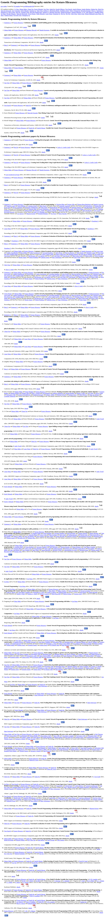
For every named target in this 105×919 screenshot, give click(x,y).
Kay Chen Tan (31, 840)
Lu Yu (83, 12)
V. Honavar (57, 881)
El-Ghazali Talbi (54, 645)
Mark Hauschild (56, 594)
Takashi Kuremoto (66, 12)
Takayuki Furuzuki (32, 113)
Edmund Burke (32, 903)
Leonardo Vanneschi (64, 206)
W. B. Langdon (93, 879)
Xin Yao (41, 853)
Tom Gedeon (60, 840)
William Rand (28, 210)
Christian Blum (60, 204)
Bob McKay (95, 787)
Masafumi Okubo (54, 11)
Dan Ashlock (44, 789)
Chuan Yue (31, 9)
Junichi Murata (77, 9)
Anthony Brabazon (57, 393)
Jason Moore (76, 643)
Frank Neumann (87, 643)
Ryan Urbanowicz (44, 209)
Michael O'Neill (61, 395)
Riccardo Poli (21, 538)
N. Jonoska (26, 882)
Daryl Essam (50, 840)
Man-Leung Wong (77, 256)
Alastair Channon (9, 789)
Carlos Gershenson (34, 253)
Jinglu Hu (52, 9)
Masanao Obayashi (54, 12)
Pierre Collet (88, 256)
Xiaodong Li (95, 221)
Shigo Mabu (17, 449)
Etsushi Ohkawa (60, 9)
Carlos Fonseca (79, 786)
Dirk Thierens (83, 395)
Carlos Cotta (43, 535)
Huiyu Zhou (11, 12)
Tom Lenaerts (40, 536)
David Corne (83, 535)
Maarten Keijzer (30, 213)
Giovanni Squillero (48, 253)
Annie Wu (41, 902)
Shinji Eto (100, 9)
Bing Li (93, 11)
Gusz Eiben (59, 786)
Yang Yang (40, 11)
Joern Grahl (63, 535)
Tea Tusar (53, 213)
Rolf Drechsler (71, 533)
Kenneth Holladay (43, 213)
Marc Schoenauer (57, 257)
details (25, 27)
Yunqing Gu (32, 11)
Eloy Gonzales (16, 11)
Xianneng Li (99, 11)
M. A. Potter (90, 881)
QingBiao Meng (98, 12)
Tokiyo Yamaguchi (75, 11)
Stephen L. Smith (39, 210)
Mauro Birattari (94, 533)
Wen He (18, 12)
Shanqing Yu (4, 12)
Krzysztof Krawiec (9, 212)
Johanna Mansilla (76, 12)
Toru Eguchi (68, 9)
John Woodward (87, 210)
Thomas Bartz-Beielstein (84, 204)
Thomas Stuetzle (82, 533)
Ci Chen (16, 9)
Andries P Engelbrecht (24, 395)
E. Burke (17, 882)
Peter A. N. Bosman (39, 212)
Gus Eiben (7, 256)
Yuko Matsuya (90, 12)
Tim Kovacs (21, 749)
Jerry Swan (97, 210)
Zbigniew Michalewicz (36, 786)
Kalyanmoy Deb (10, 395)
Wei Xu (63, 14)
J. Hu (25, 911)
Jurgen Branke (34, 736)
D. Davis (30, 881)
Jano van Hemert (94, 395)
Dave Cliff (56, 736)
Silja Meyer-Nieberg (86, 254)
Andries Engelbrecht (12, 253)
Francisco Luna (10, 206)
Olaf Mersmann (88, 207)
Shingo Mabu (23, 9)
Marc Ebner (50, 536)
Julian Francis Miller (64, 643)
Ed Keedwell (88, 206)
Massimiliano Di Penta (85, 536)
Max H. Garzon (20, 903)
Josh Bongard (46, 393)
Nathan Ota (94, 9)
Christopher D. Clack (38, 592)
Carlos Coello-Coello (47, 254)
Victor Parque (32, 14)
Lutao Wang (48, 14)
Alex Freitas (59, 253)
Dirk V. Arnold (36, 393)
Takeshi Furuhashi (20, 853)
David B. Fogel (83, 861)
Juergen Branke (70, 393)
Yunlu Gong (81, 14)
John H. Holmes (92, 642)
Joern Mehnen (21, 206)
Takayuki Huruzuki (6, 11)
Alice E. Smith (9, 269)
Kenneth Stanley (32, 645)
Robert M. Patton (63, 210)
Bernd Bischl (53, 207)
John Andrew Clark (45, 736)
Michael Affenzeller (67, 209)
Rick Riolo (83, 592)
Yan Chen (46, 9)
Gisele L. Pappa (75, 210)
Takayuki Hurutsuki (21, 14)
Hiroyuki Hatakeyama (36, 12)
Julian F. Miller (50, 395)
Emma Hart (98, 206)
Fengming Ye (56, 14)
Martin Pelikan (15, 393)
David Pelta (23, 253)
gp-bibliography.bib (28, 6)
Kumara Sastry (73, 395)
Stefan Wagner (56, 209)
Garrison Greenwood (91, 786)
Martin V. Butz (81, 393)
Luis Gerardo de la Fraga (12, 174)
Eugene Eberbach (84, 787)
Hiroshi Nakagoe (11, 14)
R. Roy (24, 881)
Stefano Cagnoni (51, 210)
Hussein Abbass (20, 840)
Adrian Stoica (43, 645)
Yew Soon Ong (8, 275)
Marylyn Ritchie (69, 253)
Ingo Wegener (65, 645)
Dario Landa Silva (61, 254)
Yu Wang (3, 14)
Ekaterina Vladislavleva (31, 207)
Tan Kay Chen (97, 798)
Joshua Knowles (73, 535)
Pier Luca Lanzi (98, 251)
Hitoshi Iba (35, 862)
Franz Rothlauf (47, 533)
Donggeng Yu (26, 15)
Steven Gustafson (17, 207)
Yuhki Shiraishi (40, 14)
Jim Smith (97, 254)
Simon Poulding (33, 257)
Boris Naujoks (63, 213)
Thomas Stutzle (8, 739)
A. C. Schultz (100, 881)
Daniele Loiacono (98, 204)
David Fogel (68, 786)
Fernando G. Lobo (51, 643)
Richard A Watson (20, 739)
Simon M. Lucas (33, 760)
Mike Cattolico (62, 591)
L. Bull (83, 881)
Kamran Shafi (32, 209)
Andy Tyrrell (100, 419)
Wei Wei (68, 14)
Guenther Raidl (13, 254)
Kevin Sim (7, 207)
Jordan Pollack (10, 645)
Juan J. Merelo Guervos (70, 787)
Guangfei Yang (25, 12)
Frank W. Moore (10, 592)
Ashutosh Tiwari (20, 789)
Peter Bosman (53, 535)
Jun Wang (29, 579)
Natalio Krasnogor (86, 251)
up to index (4, 6)
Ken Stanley (7, 536)
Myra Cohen (99, 393)
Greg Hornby (66, 256)
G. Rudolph (66, 881)
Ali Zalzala (26, 787)
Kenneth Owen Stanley (92, 737)
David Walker (80, 209)
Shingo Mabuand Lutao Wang (93, 14)
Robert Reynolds (8, 840)
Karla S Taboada (8, 501)
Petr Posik (98, 207)
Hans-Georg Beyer (95, 535)
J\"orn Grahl (96, 776)
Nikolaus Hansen (76, 207)
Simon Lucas (35, 787)
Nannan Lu (46, 12)
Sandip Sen (83, 902)
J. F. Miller (9, 882)
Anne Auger (44, 207)
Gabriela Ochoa (32, 206)
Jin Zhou (6, 581)
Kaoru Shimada (38, 9)
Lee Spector (20, 213)
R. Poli (38, 881)
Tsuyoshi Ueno (17, 15)
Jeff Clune (57, 256)
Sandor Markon (86, 9)
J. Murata (32, 911)
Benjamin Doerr (98, 536)
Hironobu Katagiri (86, 11)
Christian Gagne (90, 253)
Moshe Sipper (23, 257)
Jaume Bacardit (60, 536)
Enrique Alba (71, 204)
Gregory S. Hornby (83, 654)
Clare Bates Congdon (89, 547)
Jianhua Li (46, 11)
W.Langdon (16, 6)
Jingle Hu (53, 767)
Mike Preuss (42, 206)
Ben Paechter (45, 787)
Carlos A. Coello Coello (63, 147)
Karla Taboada (25, 11)
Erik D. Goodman (35, 896)
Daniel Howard (16, 643)
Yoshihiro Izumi (64, 11)
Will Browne (31, 256)
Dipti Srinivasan (42, 686)
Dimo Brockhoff (64, 207)
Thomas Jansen (10, 538)
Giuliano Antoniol (31, 642)
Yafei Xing (74, 14)
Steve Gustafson (99, 256)
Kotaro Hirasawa (18, 22)
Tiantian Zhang (8, 15)
